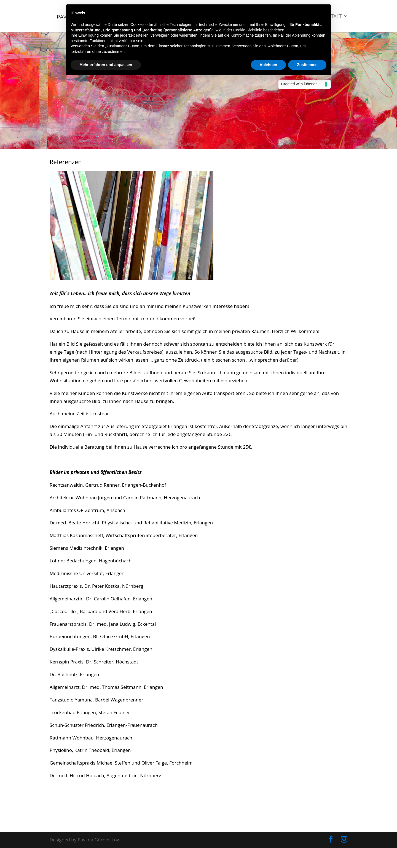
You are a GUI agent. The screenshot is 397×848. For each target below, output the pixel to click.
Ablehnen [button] (268, 65)
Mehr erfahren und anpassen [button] (105, 65)
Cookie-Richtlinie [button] (247, 30)
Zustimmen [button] (307, 65)
